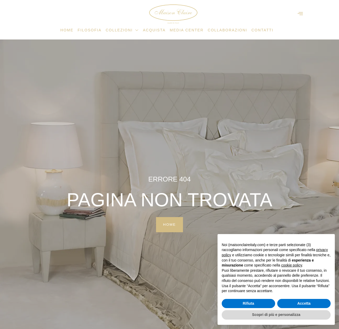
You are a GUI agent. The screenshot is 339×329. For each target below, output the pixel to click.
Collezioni (122, 30)
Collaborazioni (227, 30)
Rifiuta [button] (248, 303)
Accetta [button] (304, 303)
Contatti (262, 30)
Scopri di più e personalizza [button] (276, 315)
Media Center (187, 30)
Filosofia (90, 30)
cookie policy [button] (291, 265)
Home (67, 30)
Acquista (154, 30)
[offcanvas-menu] (300, 14)
